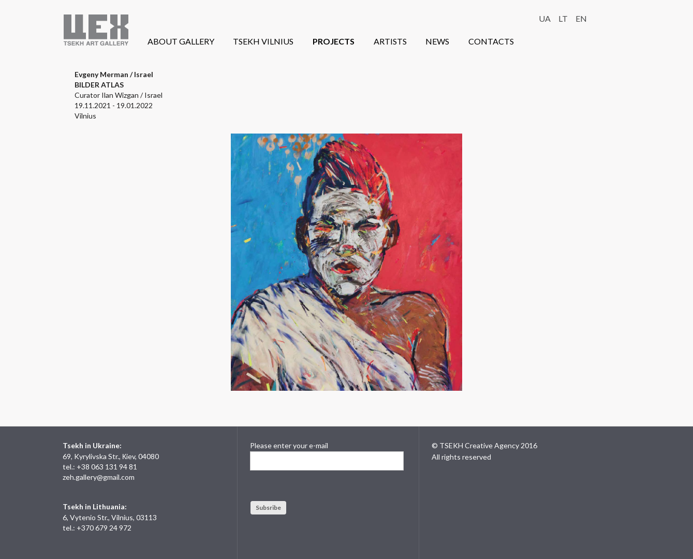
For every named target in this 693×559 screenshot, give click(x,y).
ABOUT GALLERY (181, 41)
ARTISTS (390, 41)
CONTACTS (491, 41)
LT (563, 18)
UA (545, 18)
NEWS (437, 41)
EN (581, 18)
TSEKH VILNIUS (263, 41)
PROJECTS (334, 41)
